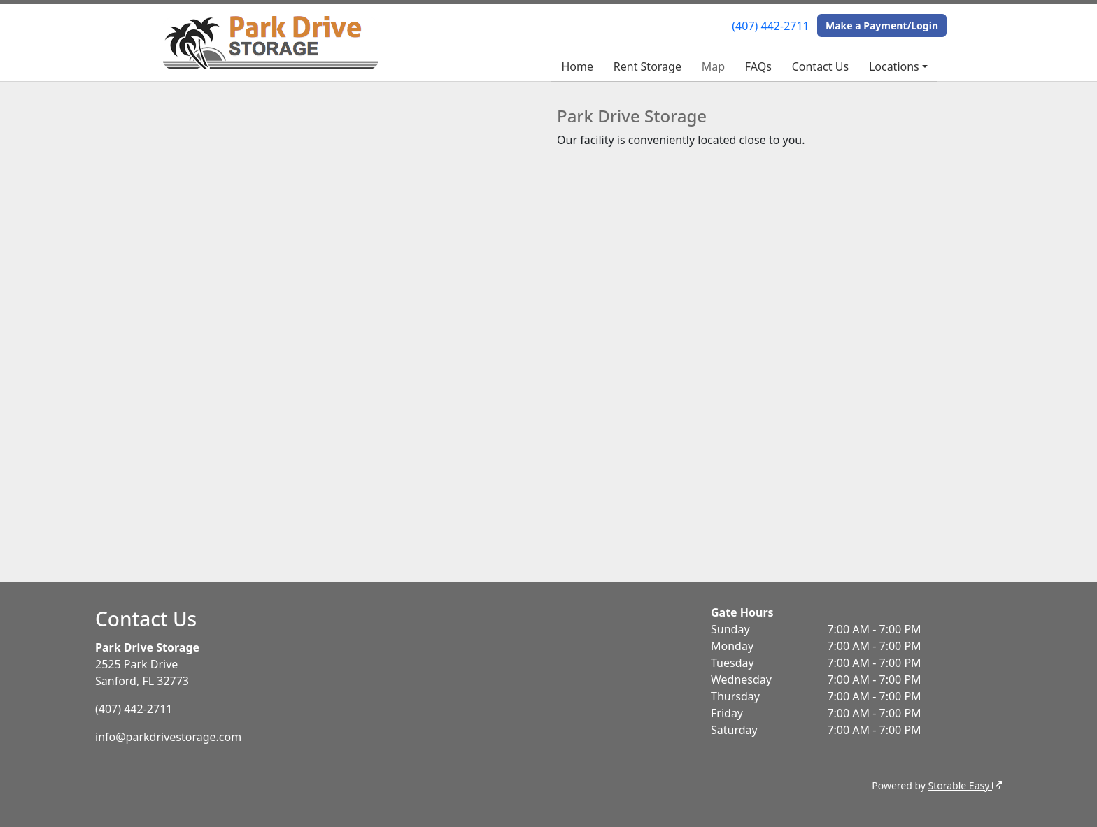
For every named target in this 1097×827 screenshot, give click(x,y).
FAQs (758, 66)
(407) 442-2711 (770, 26)
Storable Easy (965, 785)
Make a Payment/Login (882, 25)
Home (577, 66)
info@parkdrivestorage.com (168, 737)
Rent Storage (647, 66)
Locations (894, 66)
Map (713, 66)
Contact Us (820, 66)
